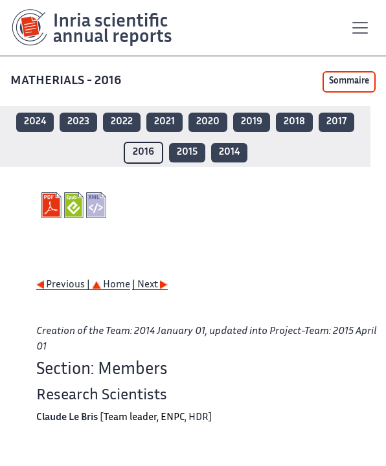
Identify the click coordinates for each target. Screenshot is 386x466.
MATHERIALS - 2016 (67, 81)
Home (111, 285)
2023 (78, 122)
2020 (208, 122)
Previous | (64, 285)
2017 (336, 122)
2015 (187, 152)
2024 (35, 122)
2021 (164, 122)
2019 (251, 122)
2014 (229, 152)
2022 (122, 122)
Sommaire (349, 81)
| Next (150, 285)
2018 (294, 122)
